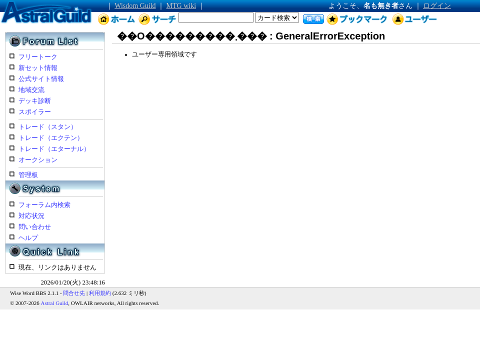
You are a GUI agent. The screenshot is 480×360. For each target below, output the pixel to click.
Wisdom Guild (135, 6)
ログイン (437, 6)
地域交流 (31, 90)
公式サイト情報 (41, 79)
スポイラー (34, 112)
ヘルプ (28, 238)
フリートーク (38, 57)
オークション (38, 160)
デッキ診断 (34, 101)
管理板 (28, 175)
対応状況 (31, 216)
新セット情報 (38, 68)
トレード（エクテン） (51, 138)
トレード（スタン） (47, 127)
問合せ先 (74, 293)
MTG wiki (181, 6)
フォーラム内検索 (44, 205)
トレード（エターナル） (54, 149)
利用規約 (100, 293)
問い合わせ (34, 227)
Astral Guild (54, 303)
